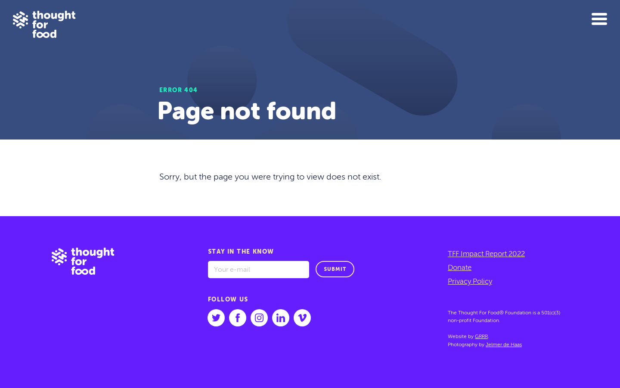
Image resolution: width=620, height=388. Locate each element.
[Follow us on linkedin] (280, 318)
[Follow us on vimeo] (302, 318)
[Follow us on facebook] (237, 318)
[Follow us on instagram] (259, 318)
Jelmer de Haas (504, 345)
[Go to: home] (89, 302)
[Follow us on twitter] (216, 318)
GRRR (481, 336)
